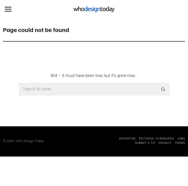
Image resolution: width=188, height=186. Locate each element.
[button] (163, 89)
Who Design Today (30, 141)
